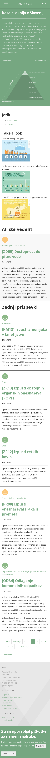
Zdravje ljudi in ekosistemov (13, 245)
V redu (5, 753)
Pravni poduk (7, 706)
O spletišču (6, 695)
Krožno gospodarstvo (30, 571)
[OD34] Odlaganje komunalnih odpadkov (22, 583)
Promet (5, 498)
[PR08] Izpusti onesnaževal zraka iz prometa (20, 509)
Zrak (4, 382)
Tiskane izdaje (7, 700)
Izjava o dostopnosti (9, 708)
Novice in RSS (6, 703)
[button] (25, 150)
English (10, 124)
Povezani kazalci (8, 717)
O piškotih (40, 746)
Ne (13, 753)
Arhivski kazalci (7, 720)
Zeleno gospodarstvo (18, 498)
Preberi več (6, 60)
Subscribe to (7, 655)
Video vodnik (40, 60)
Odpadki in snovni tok (11, 571)
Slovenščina (12, 120)
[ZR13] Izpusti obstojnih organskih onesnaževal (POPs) (23, 393)
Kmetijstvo (6, 323)
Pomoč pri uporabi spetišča (12, 697)
